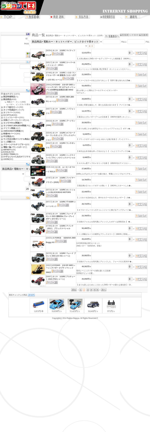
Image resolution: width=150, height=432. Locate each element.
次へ (104, 290)
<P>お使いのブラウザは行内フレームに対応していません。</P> (75, 307)
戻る (74, 290)
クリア (31, 295)
